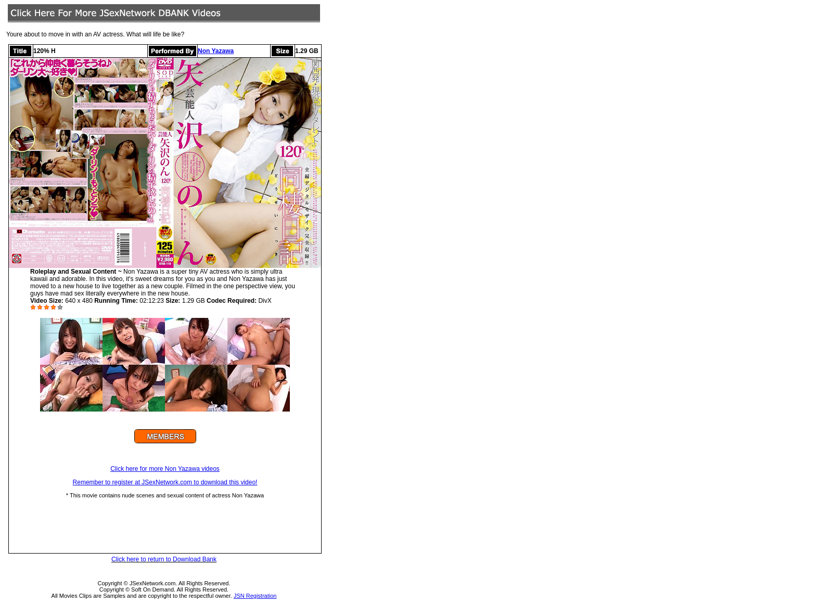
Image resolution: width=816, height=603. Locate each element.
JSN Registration (255, 596)
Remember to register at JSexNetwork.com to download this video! (165, 482)
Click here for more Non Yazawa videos (165, 468)
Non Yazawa (216, 51)
